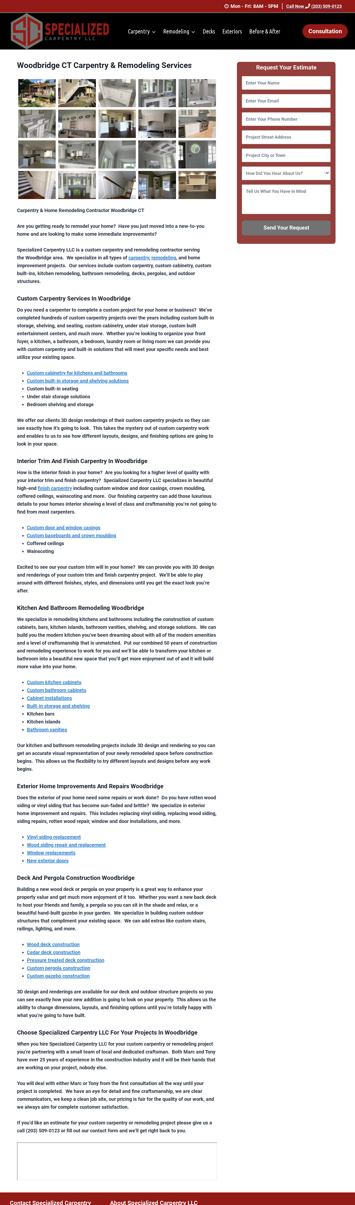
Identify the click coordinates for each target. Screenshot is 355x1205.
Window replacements (51, 853)
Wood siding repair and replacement (66, 845)
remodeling (163, 258)
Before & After (264, 31)
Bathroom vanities (47, 730)
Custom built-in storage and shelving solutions (78, 381)
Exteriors (232, 31)
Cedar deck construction (53, 952)
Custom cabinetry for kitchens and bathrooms (77, 373)
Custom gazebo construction (58, 976)
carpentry (138, 258)
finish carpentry (55, 488)
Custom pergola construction (58, 968)
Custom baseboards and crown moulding (71, 535)
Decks (209, 31)
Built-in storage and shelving (58, 706)
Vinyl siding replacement (54, 837)
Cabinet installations (49, 698)
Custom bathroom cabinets (56, 690)
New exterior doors (48, 861)
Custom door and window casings (63, 528)
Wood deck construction (53, 944)
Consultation (325, 31)
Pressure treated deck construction (65, 960)
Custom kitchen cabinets (54, 682)
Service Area (204, 67)
